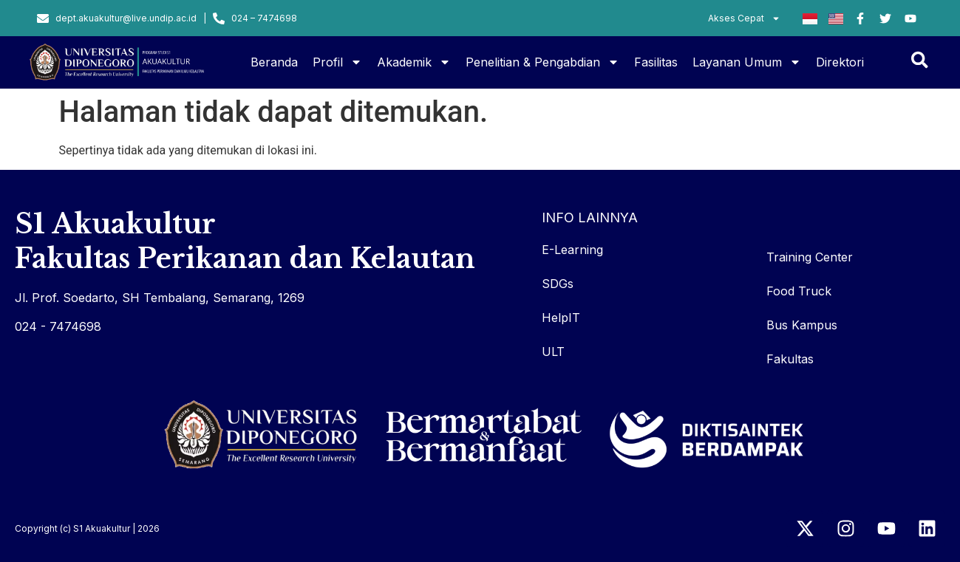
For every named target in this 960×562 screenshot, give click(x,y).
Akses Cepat (744, 18)
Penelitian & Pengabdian (542, 62)
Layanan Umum (746, 62)
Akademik (414, 62)
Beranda (274, 62)
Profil (337, 62)
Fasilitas (656, 62)
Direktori (840, 62)
